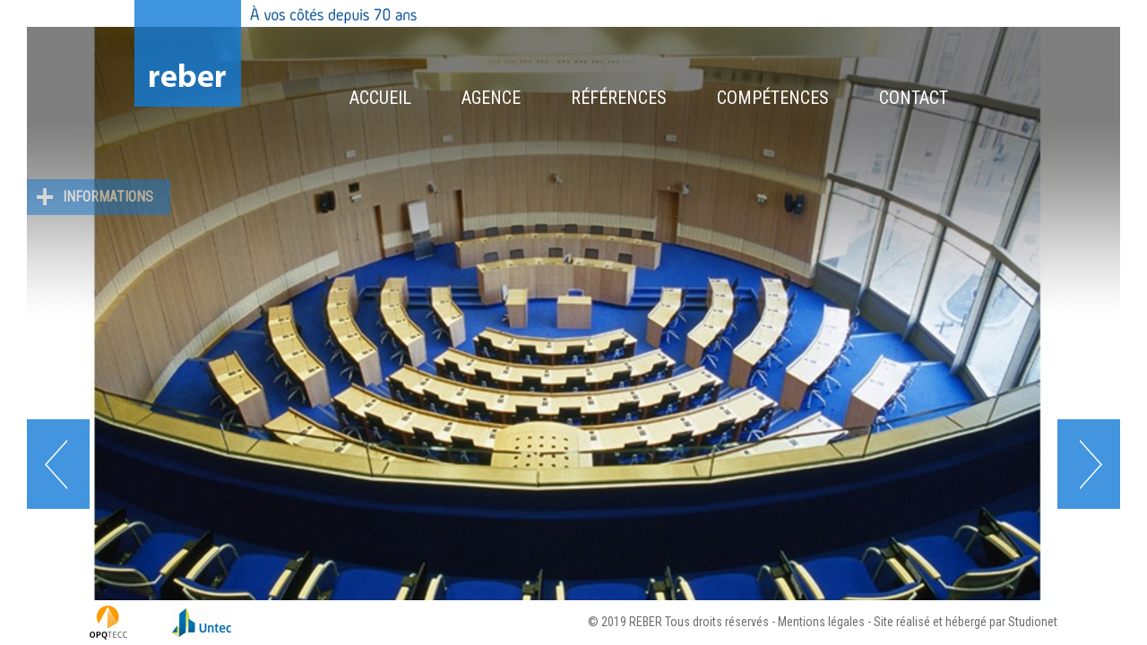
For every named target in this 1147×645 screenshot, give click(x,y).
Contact (913, 97)
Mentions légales (821, 622)
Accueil (380, 97)
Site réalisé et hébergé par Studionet (965, 622)
